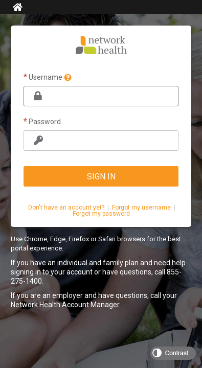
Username (48, 77)
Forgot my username (141, 207)
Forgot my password (101, 213)
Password (42, 121)
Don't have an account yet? (66, 207)
